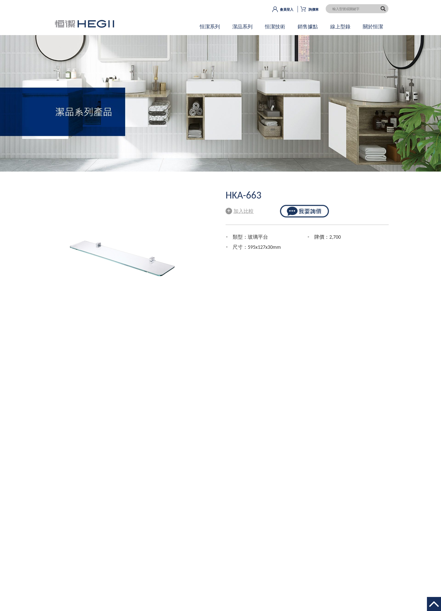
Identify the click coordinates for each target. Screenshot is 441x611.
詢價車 (314, 10)
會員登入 (286, 10)
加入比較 (240, 210)
